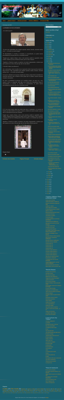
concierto (23, 392)
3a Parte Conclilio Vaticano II (51, 251)
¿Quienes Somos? (12, 20)
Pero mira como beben (50, 274)
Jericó (47, 349)
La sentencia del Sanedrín (51, 228)
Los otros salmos (50, 391)
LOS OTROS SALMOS (52, 152)
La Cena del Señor (49, 217)
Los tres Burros (49, 348)
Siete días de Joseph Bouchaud (52, 256)
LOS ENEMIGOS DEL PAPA (53, 158)
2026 (48, 42)
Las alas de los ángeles (50, 341)
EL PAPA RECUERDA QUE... (54, 82)
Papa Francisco (38, 390)
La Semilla (48, 322)
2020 (48, 182)
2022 (48, 179)
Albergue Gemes (21, 391)
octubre (49, 52)
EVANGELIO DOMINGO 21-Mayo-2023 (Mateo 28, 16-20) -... (54, 95)
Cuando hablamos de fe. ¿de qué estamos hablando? (52, 263)
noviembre (50, 51)
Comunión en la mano (50, 227)
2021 (48, 181)
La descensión (48, 345)
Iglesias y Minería (49, 210)
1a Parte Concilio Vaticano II (51, 254)
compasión (18, 392)
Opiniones (31, 390)
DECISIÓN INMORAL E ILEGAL (54, 109)
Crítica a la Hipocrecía (50, 382)
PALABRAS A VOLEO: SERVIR (54, 92)
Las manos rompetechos (51, 359)
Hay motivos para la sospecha (52, 306)
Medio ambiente (24, 390)
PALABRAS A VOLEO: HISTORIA (52, 120)
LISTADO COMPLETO (50, 321)
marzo (49, 173)
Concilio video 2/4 (49, 246)
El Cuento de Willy (44, 20)
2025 (48, 44)
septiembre (50, 54)
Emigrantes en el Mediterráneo (52, 289)
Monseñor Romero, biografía (51, 241)
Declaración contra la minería (51, 297)
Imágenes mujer (54, 390)
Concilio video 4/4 (49, 243)
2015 (48, 191)
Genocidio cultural (49, 273)
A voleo (5, 388)
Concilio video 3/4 (49, 245)
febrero (49, 175)
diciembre (50, 49)
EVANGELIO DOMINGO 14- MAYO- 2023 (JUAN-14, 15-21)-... (54, 123)
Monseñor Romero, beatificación (52, 240)
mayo (49, 61)
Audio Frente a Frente (28, 391)
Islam (35, 391)
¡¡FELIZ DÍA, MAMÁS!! (52, 129)
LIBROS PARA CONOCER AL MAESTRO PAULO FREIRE (54, 137)
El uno (47, 329)
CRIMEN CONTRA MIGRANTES (54, 134)
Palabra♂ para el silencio (7, 392)
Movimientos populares (50, 298)
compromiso (48, 388)
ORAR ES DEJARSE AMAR (53, 77)
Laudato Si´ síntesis (50, 205)
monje (41, 392)
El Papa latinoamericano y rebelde (52, 209)
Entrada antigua (38, 159)
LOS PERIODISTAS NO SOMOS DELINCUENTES (54, 80)
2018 (48, 186)
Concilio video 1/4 (49, 248)
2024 (48, 46)
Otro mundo (15, 388)
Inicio (4, 20)
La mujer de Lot (49, 362)
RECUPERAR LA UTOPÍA (53, 111)
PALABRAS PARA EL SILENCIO (54, 128)
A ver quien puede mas (50, 354)
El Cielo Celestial (49, 337)
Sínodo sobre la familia (50, 200)
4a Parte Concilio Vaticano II (51, 249)
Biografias (23, 388)
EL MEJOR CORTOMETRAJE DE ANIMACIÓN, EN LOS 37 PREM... (54, 114)
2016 (48, 189)
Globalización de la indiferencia (52, 221)
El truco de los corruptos (50, 281)
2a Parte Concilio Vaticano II (51, 253)
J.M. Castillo (44, 391)
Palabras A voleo (57, 391)
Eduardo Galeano (49, 293)
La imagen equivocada (50, 225)
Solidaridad (14, 392)
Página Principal (24, 159)
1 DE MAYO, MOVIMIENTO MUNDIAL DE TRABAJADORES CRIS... (53, 163)
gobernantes (36, 392)
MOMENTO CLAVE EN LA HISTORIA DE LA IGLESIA (54, 101)
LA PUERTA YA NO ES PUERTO (54, 156)
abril (49, 171)
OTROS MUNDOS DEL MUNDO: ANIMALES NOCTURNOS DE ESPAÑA (54, 67)
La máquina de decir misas (51, 327)
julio (49, 58)
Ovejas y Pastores (49, 338)
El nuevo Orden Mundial (50, 288)
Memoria (59, 390)
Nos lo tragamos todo (50, 381)
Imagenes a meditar (31, 388)
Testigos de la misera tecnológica (52, 278)
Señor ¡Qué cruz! (49, 340)
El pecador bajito (49, 343)
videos (53, 388)
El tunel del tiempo (49, 346)
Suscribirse (48, 32)
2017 (48, 188)
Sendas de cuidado (49, 305)
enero (49, 177)
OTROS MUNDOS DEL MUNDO (54, 139)
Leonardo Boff (16, 390)
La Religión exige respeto (51, 312)
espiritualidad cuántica (29, 392)
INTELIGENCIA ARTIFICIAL (53, 87)
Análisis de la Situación (50, 302)
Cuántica (47, 390)
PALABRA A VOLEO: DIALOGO (54, 70)
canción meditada (40, 388)
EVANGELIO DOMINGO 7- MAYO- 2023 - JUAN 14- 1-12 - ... (54, 150)
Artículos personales (22, 20)
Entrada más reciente (9, 159)
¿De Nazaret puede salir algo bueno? (53, 332)
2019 (48, 184)
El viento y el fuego (49, 333)
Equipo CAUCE (49, 37)
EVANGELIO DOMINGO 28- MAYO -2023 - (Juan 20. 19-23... (54, 73)
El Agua (47, 356)
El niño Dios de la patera (51, 314)
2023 (48, 47)
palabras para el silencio (8, 391)
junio (49, 59)
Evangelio (10, 390)
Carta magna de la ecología (51, 207)
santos (15, 391)
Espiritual (4, 390)
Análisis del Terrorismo (50, 311)
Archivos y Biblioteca (33, 20)
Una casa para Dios (50, 330)
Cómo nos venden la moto (51, 379)
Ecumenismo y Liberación (51, 257)
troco (44, 392)
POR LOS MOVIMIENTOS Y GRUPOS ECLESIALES (53, 104)
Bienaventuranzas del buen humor (52, 212)
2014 (48, 193)
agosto (49, 56)
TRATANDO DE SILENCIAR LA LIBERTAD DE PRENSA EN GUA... (54, 142)
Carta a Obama (49, 300)
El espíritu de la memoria (51, 271)
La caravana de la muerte (51, 351)
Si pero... (47, 353)
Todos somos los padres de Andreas (53, 291)
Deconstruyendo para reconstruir (52, 264)
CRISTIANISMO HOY (52, 75)
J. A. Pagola (39, 391)
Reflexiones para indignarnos (51, 276)
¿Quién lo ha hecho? (50, 279)
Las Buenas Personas (50, 213)
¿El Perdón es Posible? (50, 215)
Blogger (47, 397)
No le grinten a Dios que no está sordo (53, 357)
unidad (47, 392)
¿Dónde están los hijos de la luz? (52, 335)
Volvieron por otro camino (51, 361)
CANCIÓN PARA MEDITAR (53, 166)
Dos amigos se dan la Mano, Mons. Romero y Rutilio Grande (53, 231)
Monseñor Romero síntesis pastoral (53, 235)
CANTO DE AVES (51, 85)
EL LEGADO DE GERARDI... (54, 84)
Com (44, 390)
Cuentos (58, 388)
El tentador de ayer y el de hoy (52, 324)
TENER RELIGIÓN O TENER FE (52, 201)
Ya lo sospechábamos (50, 303)
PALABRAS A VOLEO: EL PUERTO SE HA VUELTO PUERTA (53, 146)
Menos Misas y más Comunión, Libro (53, 266)
